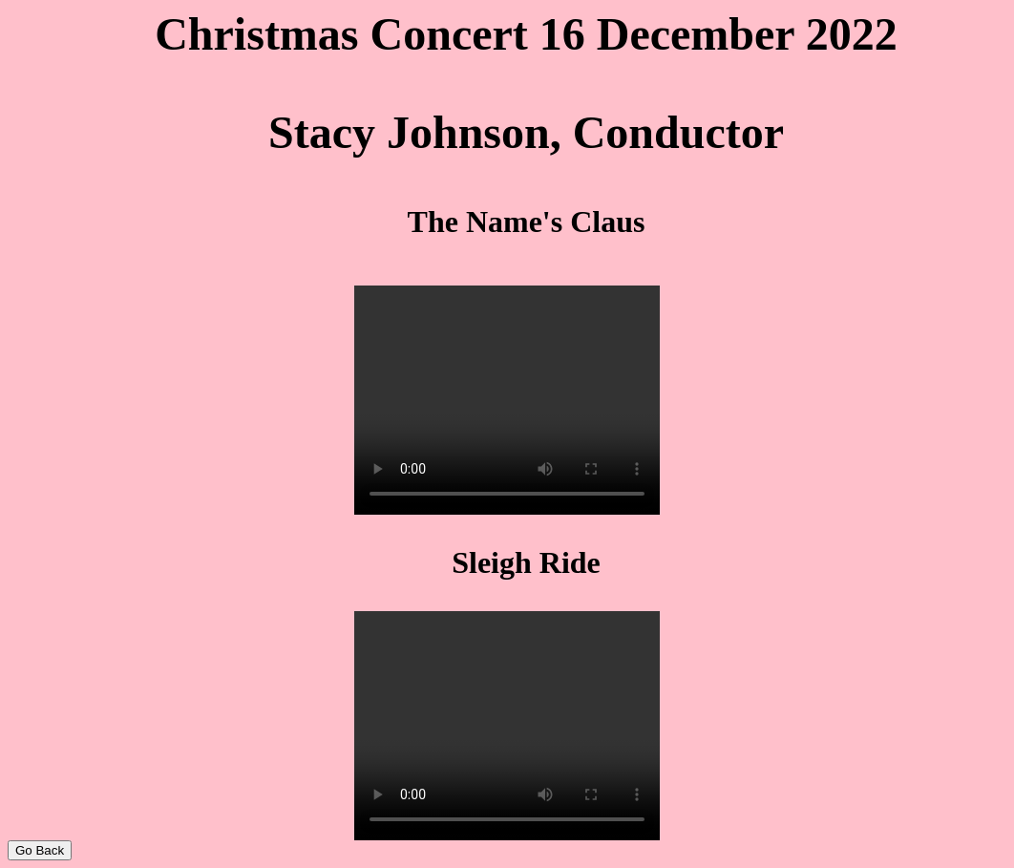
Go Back (39, 850)
